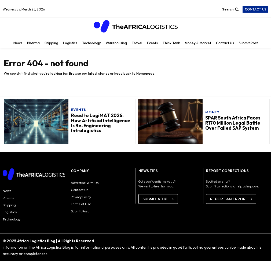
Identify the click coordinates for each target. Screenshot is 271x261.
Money (212, 112)
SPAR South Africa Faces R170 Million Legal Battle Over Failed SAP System (232, 122)
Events (78, 109)
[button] (231, 9)
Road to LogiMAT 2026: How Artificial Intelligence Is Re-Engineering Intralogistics (100, 123)
